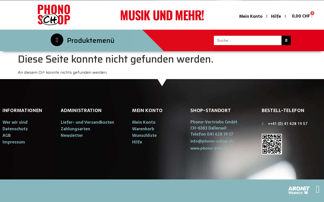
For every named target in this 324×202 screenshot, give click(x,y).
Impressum (14, 142)
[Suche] (286, 40)
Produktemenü (90, 40)
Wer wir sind (15, 122)
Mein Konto (250, 16)
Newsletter (72, 135)
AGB (7, 135)
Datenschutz (15, 128)
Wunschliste (144, 135)
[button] (211, 141)
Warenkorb (143, 128)
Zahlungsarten (75, 128)
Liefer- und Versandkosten (87, 122)
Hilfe (276, 16)
